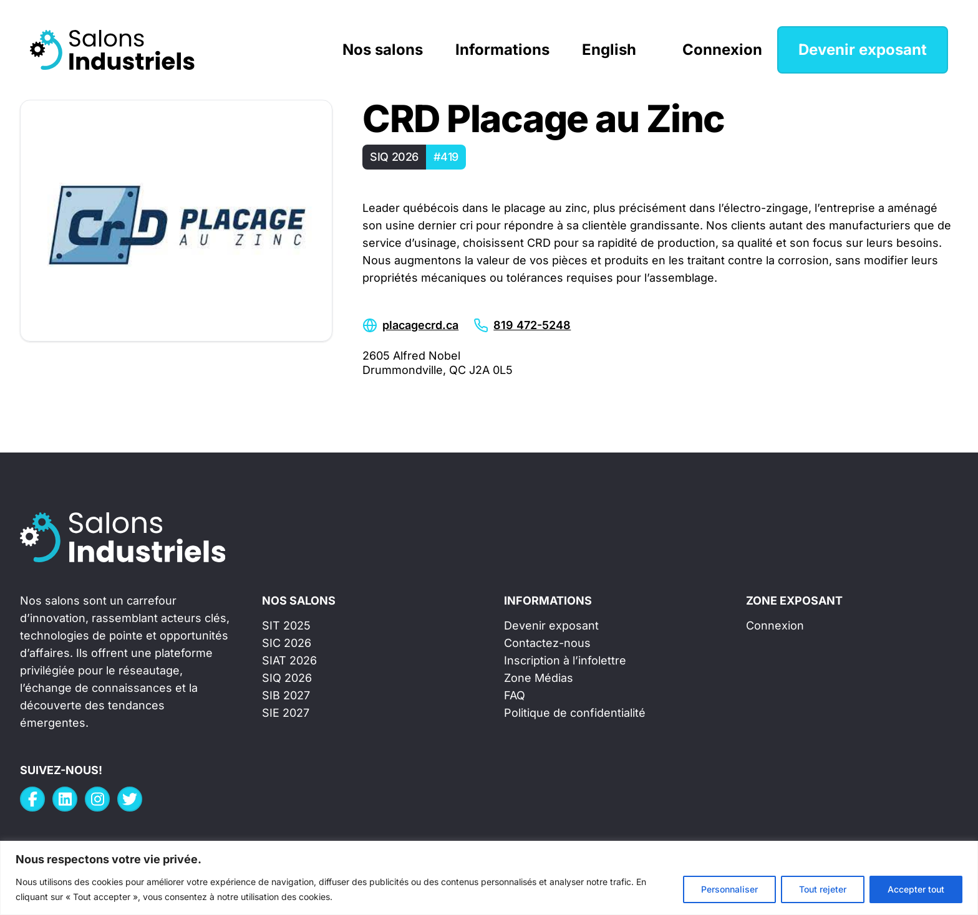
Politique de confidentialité (575, 712)
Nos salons (382, 50)
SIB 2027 (286, 695)
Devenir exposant (862, 50)
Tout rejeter (822, 889)
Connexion (722, 50)
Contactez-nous (547, 642)
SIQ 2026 (287, 677)
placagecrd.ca (420, 325)
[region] (489, 878)
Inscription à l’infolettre (565, 660)
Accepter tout (916, 889)
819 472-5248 (532, 325)
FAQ (514, 695)
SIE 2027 (285, 712)
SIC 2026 (286, 642)
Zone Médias (538, 677)
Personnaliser (729, 889)
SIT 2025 (286, 625)
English (609, 50)
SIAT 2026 (289, 660)
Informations (502, 50)
